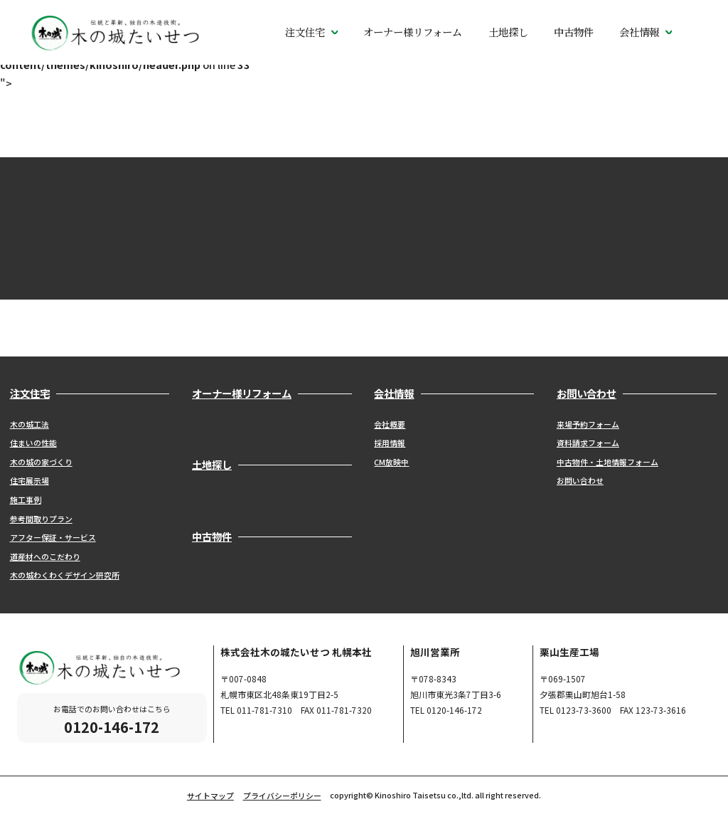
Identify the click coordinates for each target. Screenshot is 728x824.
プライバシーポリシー (282, 795)
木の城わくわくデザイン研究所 (64, 575)
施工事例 (25, 499)
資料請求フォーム (588, 442)
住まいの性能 (33, 442)
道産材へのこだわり (45, 556)
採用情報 (389, 442)
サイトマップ (210, 795)
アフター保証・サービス (53, 537)
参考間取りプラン (41, 518)
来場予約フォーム (588, 424)
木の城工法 (29, 424)
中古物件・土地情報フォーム (607, 462)
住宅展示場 (29, 480)
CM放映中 (391, 462)
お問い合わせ (580, 480)
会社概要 (389, 424)
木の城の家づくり (41, 462)
